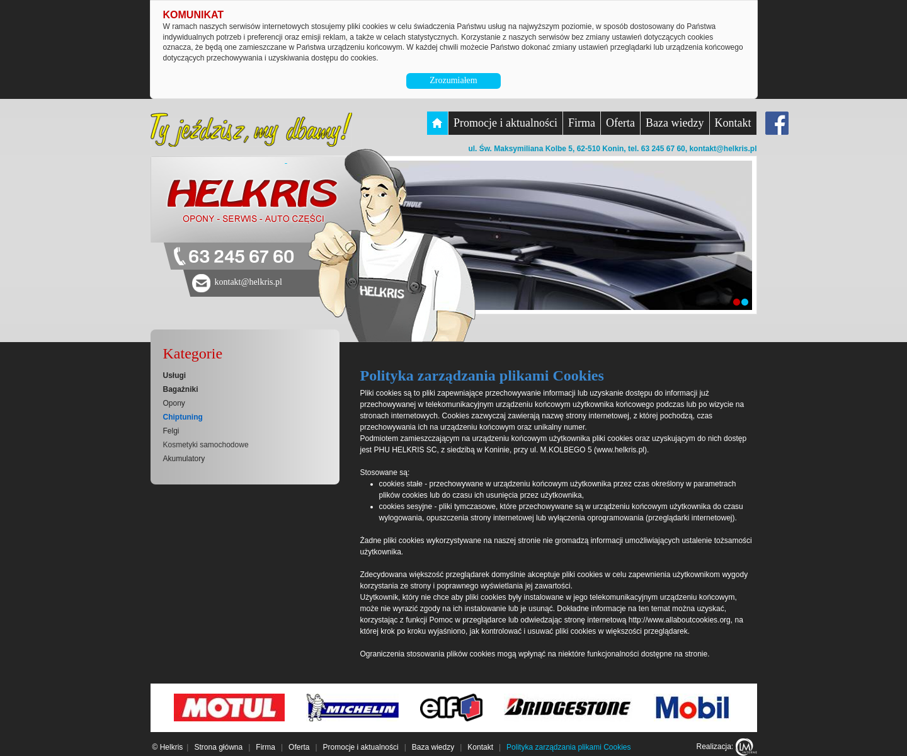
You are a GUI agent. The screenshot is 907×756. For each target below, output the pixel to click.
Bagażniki (180, 389)
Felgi (171, 431)
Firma (581, 123)
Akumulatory (184, 458)
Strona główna (218, 747)
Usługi (174, 375)
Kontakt (733, 123)
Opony (174, 403)
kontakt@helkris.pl (722, 148)
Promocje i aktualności (505, 123)
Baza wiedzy (675, 123)
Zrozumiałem (453, 80)
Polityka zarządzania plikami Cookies (568, 747)
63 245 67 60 (241, 257)
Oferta (620, 123)
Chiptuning (183, 417)
